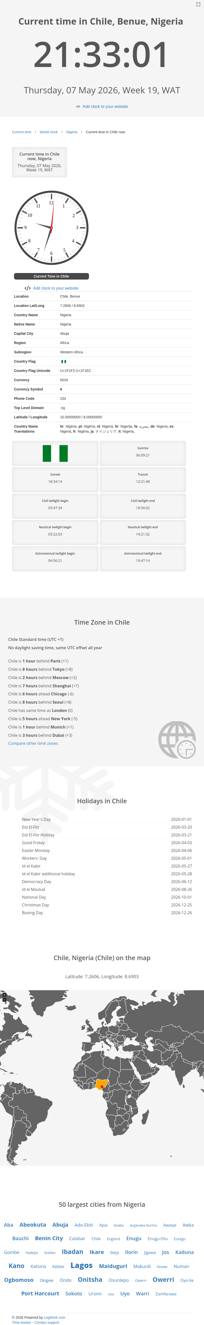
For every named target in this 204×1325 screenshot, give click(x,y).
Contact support (46, 1322)
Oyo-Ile (187, 1280)
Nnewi (162, 1266)
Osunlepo (119, 1280)
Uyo (125, 1293)
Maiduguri (113, 1266)
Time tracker (21, 1322)
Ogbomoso (19, 1279)
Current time (21, 132)
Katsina (38, 1266)
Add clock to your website (105, 106)
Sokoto (74, 1293)
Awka (188, 1225)
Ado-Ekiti (83, 1225)
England (113, 1238)
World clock (49, 132)
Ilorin (131, 1252)
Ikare (97, 1251)
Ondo (66, 1280)
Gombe (12, 1252)
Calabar (77, 1238)
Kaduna (184, 1252)
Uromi (95, 1294)
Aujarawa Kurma (143, 1225)
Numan (181, 1266)
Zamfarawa (166, 1294)
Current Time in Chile (51, 276)
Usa (111, 1294)
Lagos (81, 1265)
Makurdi (142, 1266)
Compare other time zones (33, 743)
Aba (8, 1224)
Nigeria (71, 132)
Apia (103, 1225)
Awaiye (169, 1225)
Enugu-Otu (158, 1238)
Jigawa (150, 1252)
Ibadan (50, 1252)
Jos (165, 1252)
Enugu (133, 1238)
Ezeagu (180, 1238)
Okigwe (47, 1280)
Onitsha (90, 1279)
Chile (96, 1238)
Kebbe (58, 1266)
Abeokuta (33, 1224)
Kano (16, 1265)
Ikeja (114, 1252)
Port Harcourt (40, 1293)
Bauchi (20, 1238)
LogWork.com (54, 1317)
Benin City (49, 1238)
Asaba (119, 1225)
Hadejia (32, 1252)
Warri (142, 1293)
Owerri (140, 1280)
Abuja (60, 1224)
